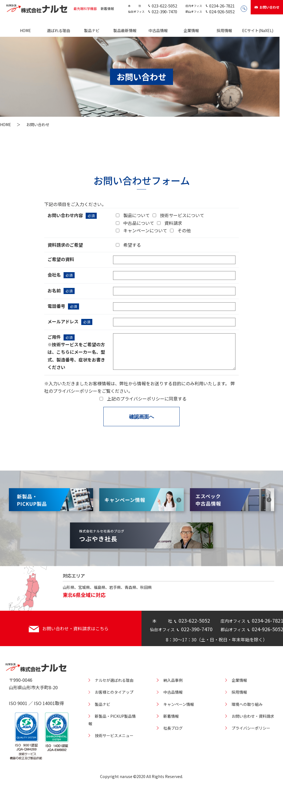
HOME (25, 30)
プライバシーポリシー (75, 391)
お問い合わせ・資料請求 (253, 716)
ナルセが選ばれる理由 (114, 680)
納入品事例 (173, 680)
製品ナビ (91, 30)
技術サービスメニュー (114, 735)
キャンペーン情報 (178, 704)
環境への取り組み (247, 704)
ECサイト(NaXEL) (257, 30)
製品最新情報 (125, 30)
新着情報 (107, 8)
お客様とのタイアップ (114, 692)
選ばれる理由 (58, 30)
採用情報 (224, 30)
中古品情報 (158, 30)
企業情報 (191, 30)
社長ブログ (173, 728)
